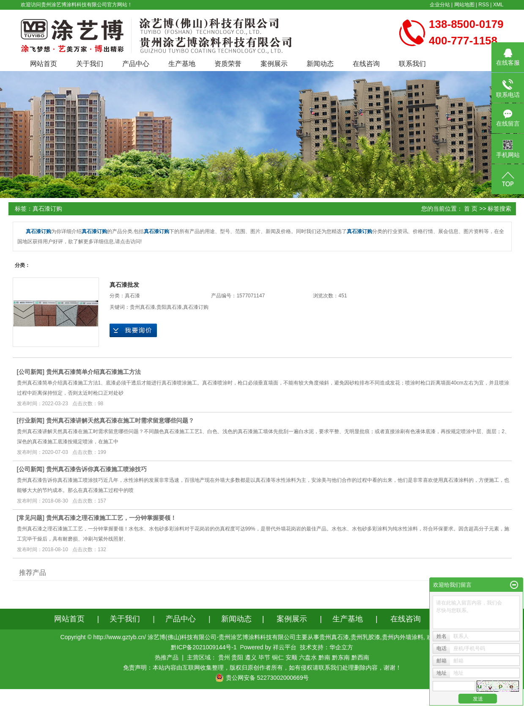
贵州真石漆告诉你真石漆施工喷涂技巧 (96, 469)
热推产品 (166, 657)
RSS (483, 5)
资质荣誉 (227, 63)
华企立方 (341, 647)
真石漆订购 (196, 307)
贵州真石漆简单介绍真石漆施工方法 (93, 371)
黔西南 (360, 657)
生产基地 (181, 63)
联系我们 (412, 63)
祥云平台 (284, 647)
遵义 (251, 657)
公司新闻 (30, 371)
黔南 (324, 657)
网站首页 (43, 63)
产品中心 (135, 63)
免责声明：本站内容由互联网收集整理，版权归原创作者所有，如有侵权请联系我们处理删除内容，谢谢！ (262, 667)
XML (498, 5)
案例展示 (274, 63)
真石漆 (132, 296)
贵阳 (237, 657)
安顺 (291, 657)
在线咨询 (366, 63)
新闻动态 (320, 63)
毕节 (264, 657)
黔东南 (341, 657)
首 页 (470, 208)
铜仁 (278, 657)
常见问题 (30, 517)
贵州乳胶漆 (365, 637)
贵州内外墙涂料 (402, 637)
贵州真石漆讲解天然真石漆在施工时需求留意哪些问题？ (120, 420)
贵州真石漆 (142, 307)
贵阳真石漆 (169, 307)
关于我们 (89, 63)
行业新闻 (30, 420)
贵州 (224, 657)
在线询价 (133, 330)
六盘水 (308, 657)
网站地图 (464, 5)
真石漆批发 (124, 284)
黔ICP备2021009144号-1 (204, 647)
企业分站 (440, 5)
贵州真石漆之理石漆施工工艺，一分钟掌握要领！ (111, 517)
